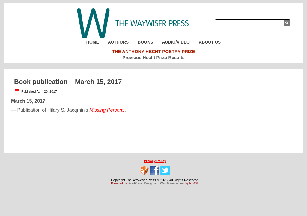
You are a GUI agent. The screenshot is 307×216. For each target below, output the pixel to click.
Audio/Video (176, 42)
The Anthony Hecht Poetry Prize (153, 51)
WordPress (135, 183)
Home (92, 42)
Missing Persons (106, 109)
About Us (210, 42)
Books (145, 42)
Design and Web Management (164, 183)
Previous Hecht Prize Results (153, 57)
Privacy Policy (155, 161)
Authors (118, 42)
